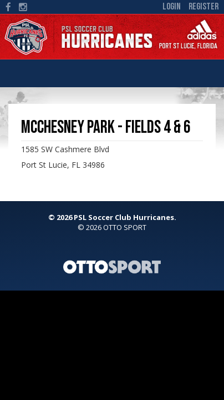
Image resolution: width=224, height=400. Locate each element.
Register (203, 6)
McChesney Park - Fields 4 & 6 (106, 127)
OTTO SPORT (124, 227)
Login (171, 6)
